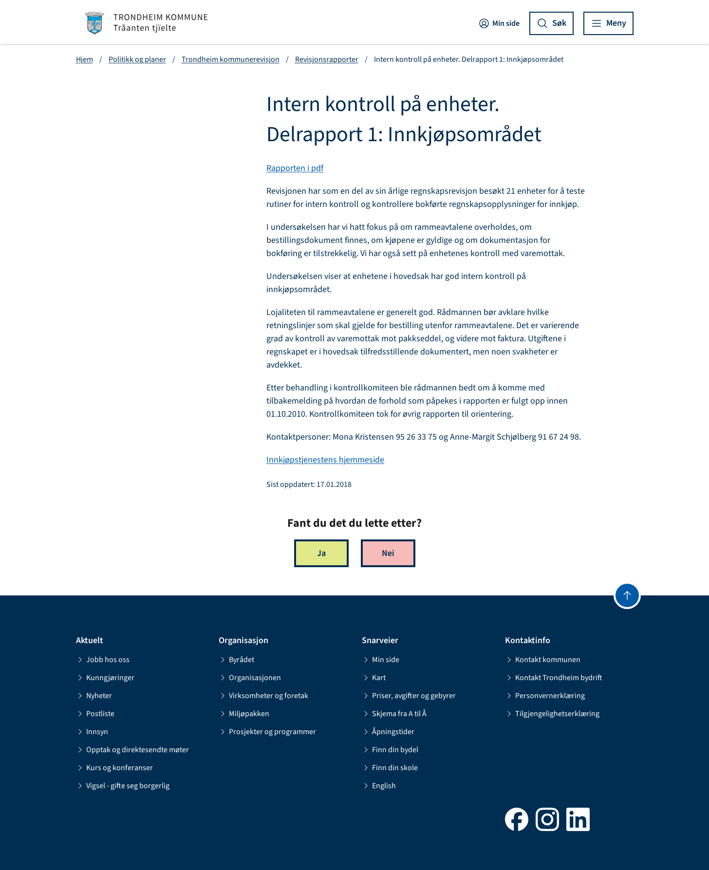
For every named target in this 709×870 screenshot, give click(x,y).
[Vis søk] (551, 23)
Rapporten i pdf (294, 168)
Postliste (95, 713)
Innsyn (92, 731)
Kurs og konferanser (114, 767)
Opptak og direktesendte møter (132, 749)
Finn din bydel (390, 749)
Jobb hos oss (103, 659)
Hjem (84, 59)
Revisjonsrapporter (326, 59)
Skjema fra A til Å (394, 713)
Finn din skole (390, 767)
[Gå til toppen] (627, 595)
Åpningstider (388, 731)
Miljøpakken (244, 713)
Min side (499, 23)
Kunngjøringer (105, 677)
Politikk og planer (137, 59)
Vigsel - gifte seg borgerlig (122, 785)
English (379, 785)
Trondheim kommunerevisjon (231, 59)
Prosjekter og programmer (267, 731)
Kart (374, 677)
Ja (321, 553)
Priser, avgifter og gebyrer (409, 695)
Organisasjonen (250, 677)
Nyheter (94, 695)
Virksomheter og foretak (263, 695)
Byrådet (236, 659)
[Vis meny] (608, 23)
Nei (388, 553)
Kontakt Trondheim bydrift (553, 677)
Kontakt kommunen (542, 659)
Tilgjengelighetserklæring (552, 713)
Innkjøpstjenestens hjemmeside (325, 460)
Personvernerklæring (545, 695)
